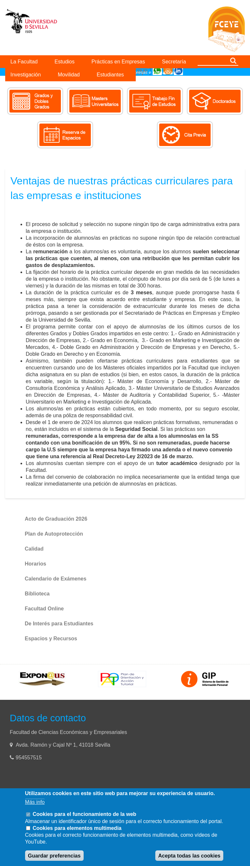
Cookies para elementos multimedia (77, 828)
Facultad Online (44, 608)
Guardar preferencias (54, 856)
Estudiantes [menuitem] (110, 74)
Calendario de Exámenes (55, 578)
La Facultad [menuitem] (24, 61)
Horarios (35, 563)
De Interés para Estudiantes (59, 623)
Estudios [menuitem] (65, 61)
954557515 (29, 757)
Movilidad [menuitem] (69, 74)
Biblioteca (37, 593)
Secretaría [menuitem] (174, 61)
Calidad (34, 549)
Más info (35, 802)
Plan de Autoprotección (54, 534)
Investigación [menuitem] (25, 74)
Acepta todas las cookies (189, 856)
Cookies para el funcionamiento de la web (84, 814)
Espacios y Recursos (51, 638)
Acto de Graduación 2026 (56, 519)
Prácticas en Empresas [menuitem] (118, 61)
